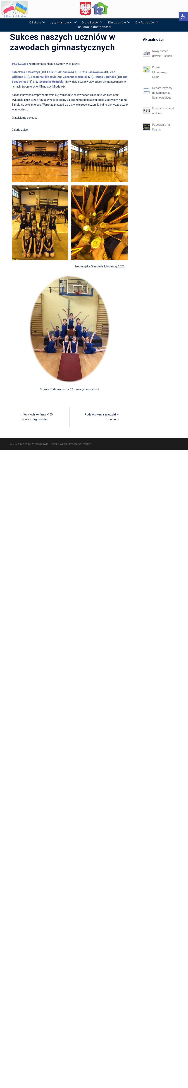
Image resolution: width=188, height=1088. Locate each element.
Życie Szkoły (90, 22)
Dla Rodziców (145, 22)
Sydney (86, 444)
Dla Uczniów (117, 22)
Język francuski (61, 22)
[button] (183, 16)
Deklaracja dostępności (94, 27)
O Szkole (35, 22)
